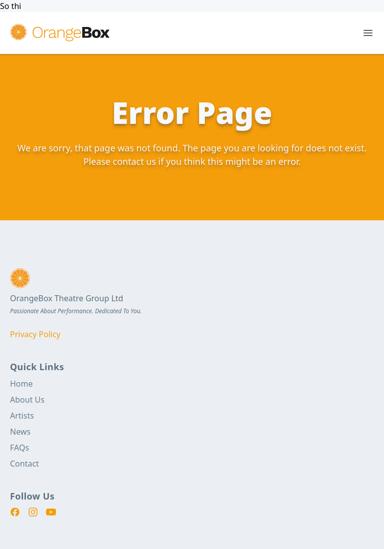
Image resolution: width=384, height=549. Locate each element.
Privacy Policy (35, 334)
